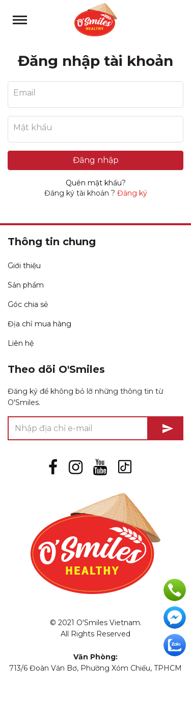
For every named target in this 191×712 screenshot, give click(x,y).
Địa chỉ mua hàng (39, 323)
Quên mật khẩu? (96, 182)
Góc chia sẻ (28, 304)
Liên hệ (21, 343)
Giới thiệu (24, 265)
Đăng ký (132, 193)
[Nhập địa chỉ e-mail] (78, 428)
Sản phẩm (26, 285)
